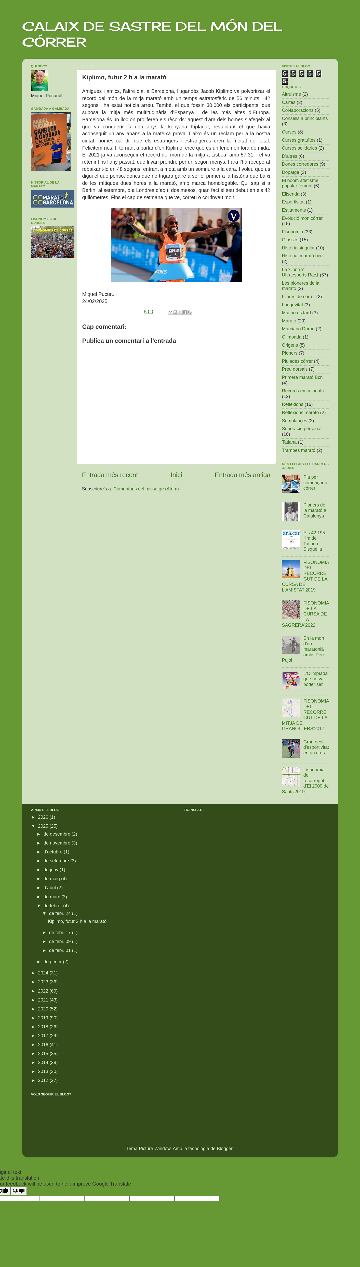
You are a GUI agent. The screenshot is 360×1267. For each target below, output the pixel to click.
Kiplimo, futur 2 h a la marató (77, 921)
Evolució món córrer (302, 218)
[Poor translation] (18, 1191)
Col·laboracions (298, 110)
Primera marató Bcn (302, 377)
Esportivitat (293, 201)
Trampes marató (298, 450)
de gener (53, 961)
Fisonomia (292, 231)
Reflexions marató (300, 412)
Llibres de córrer (298, 296)
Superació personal (302, 428)
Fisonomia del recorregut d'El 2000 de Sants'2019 (305, 780)
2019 (43, 1017)
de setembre (57, 860)
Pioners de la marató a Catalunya (314, 510)
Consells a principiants (305, 118)
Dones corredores (300, 164)
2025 (43, 826)
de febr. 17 (60, 932)
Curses (289, 132)
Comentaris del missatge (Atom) (146, 488)
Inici (176, 474)
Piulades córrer (297, 361)
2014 (43, 1062)
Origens (290, 345)
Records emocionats (303, 390)
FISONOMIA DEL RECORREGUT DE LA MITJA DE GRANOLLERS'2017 (305, 714)
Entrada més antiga (242, 474)
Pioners (290, 353)
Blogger (224, 1148)
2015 (43, 1053)
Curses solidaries (299, 148)
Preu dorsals (295, 369)
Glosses (290, 239)
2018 (43, 1026)
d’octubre (54, 851)
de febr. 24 (60, 913)
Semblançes (294, 420)
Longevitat (292, 304)
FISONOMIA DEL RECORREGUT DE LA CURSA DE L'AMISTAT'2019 (305, 576)
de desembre (58, 834)
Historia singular (298, 247)
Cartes (289, 102)
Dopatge (290, 172)
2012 (43, 1080)
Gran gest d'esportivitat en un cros (316, 747)
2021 (43, 1000)
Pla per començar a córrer (315, 483)
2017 (43, 1035)
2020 (43, 1008)
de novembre (58, 843)
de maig (52, 878)
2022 (43, 991)
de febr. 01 (60, 950)
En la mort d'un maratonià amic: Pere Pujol (303, 649)
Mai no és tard (296, 312)
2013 (43, 1071)
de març (52, 896)
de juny (52, 869)
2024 (43, 972)
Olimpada (292, 337)
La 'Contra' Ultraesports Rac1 (300, 272)
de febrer (53, 905)
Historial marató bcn (302, 255)
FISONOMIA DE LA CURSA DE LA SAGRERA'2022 (305, 614)
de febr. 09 (60, 941)
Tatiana (289, 442)
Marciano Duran (298, 328)
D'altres (289, 156)
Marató (289, 320)
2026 (43, 817)
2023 (43, 981)
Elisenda (291, 194)
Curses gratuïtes (299, 140)
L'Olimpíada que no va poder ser (315, 679)
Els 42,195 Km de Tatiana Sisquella (314, 541)
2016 (43, 1044)
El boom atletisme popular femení (300, 183)
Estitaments (294, 210)
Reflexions (292, 404)
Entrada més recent (110, 474)
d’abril (50, 887)
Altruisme (291, 94)
